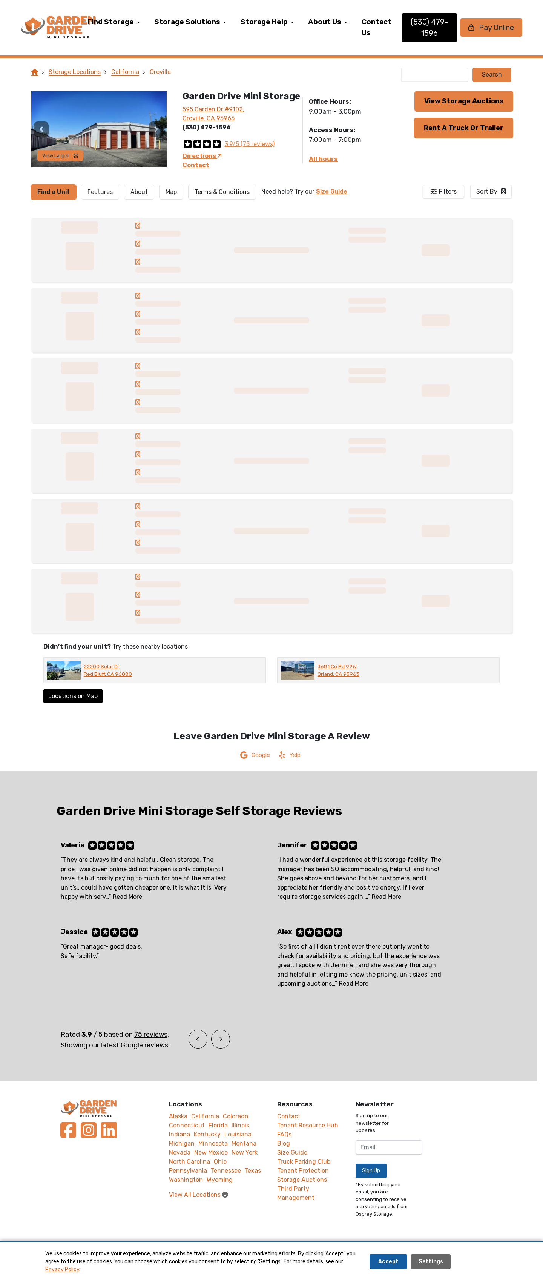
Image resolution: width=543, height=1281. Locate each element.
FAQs (284, 1134)
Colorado (235, 1116)
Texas (253, 1170)
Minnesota (213, 1143)
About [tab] (139, 191)
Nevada (179, 1152)
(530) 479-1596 (443, 27)
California (125, 71)
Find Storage (130, 21)
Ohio (220, 1161)
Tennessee (226, 1170)
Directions (202, 156)
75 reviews (150, 1034)
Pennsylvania (188, 1170)
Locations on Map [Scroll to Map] (73, 696)
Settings (431, 1261)
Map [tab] (171, 191)
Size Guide (331, 191)
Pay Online (494, 27)
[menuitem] (133, 27)
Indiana (179, 1134)
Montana (244, 1143)
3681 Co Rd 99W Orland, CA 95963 (338, 670)
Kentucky (207, 1134)
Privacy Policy (62, 1269)
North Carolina (189, 1161)
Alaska (178, 1116)
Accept (388, 1261)
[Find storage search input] (435, 75)
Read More (127, 896)
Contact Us (396, 27)
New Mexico (211, 1152)
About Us (343, 21)
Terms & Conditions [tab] (222, 191)
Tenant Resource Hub (307, 1125)
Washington (186, 1179)
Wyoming (220, 1179)
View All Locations (198, 1194)
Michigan (182, 1143)
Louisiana (238, 1134)
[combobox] (491, 191)
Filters (448, 191)
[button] (41, 129)
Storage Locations (75, 71)
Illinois (240, 1125)
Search (492, 74)
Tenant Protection (303, 1170)
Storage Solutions (206, 21)
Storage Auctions (302, 1179)
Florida (218, 1125)
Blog (283, 1143)
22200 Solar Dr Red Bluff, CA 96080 (108, 670)
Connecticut (187, 1125)
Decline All (476, 1261)
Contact (196, 165)
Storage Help (283, 21)
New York (245, 1152)
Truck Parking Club (303, 1161)
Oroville (160, 71)
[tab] (53, 192)
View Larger (60, 155)
